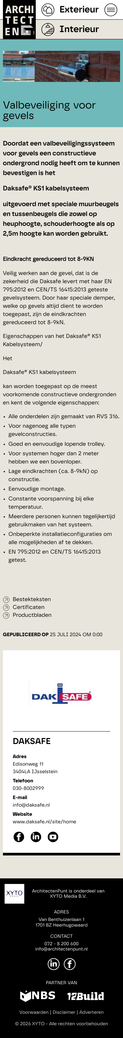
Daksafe (32, 741)
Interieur (79, 29)
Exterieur (79, 9)
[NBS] (37, 997)
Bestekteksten (32, 599)
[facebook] (19, 841)
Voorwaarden (34, 1012)
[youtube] (53, 841)
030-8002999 (28, 788)
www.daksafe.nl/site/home (44, 821)
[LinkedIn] (54, 964)
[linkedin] (36, 841)
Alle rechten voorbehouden (78, 1024)
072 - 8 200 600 (61, 944)
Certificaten (29, 607)
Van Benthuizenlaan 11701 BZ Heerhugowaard (61, 922)
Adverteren (91, 1012)
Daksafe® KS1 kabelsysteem (39, 372)
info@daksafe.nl (31, 805)
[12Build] (85, 997)
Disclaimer (63, 1012)
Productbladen (32, 615)
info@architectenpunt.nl (61, 949)
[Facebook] (70, 964)
